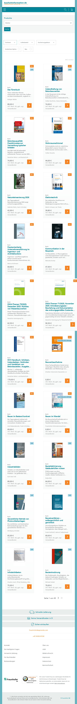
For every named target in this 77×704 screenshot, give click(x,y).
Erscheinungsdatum (46, 42)
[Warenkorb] (72, 4)
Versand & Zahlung (10, 653)
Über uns (45, 645)
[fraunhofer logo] (11, 680)
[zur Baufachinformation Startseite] (38, 3)
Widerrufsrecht (47, 653)
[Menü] (37, 677)
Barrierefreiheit (47, 665)
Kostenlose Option (10, 49)
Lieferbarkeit (26, 42)
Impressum (46, 657)
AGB (44, 649)
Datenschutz (46, 661)
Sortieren (10, 42)
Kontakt (7, 645)
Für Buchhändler (10, 657)
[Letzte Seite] (61, 598)
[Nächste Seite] (58, 598)
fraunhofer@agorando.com (38, 630)
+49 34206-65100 (38, 636)
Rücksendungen (9, 661)
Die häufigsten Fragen (11, 649)
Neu (26, 49)
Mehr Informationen (59, 683)
